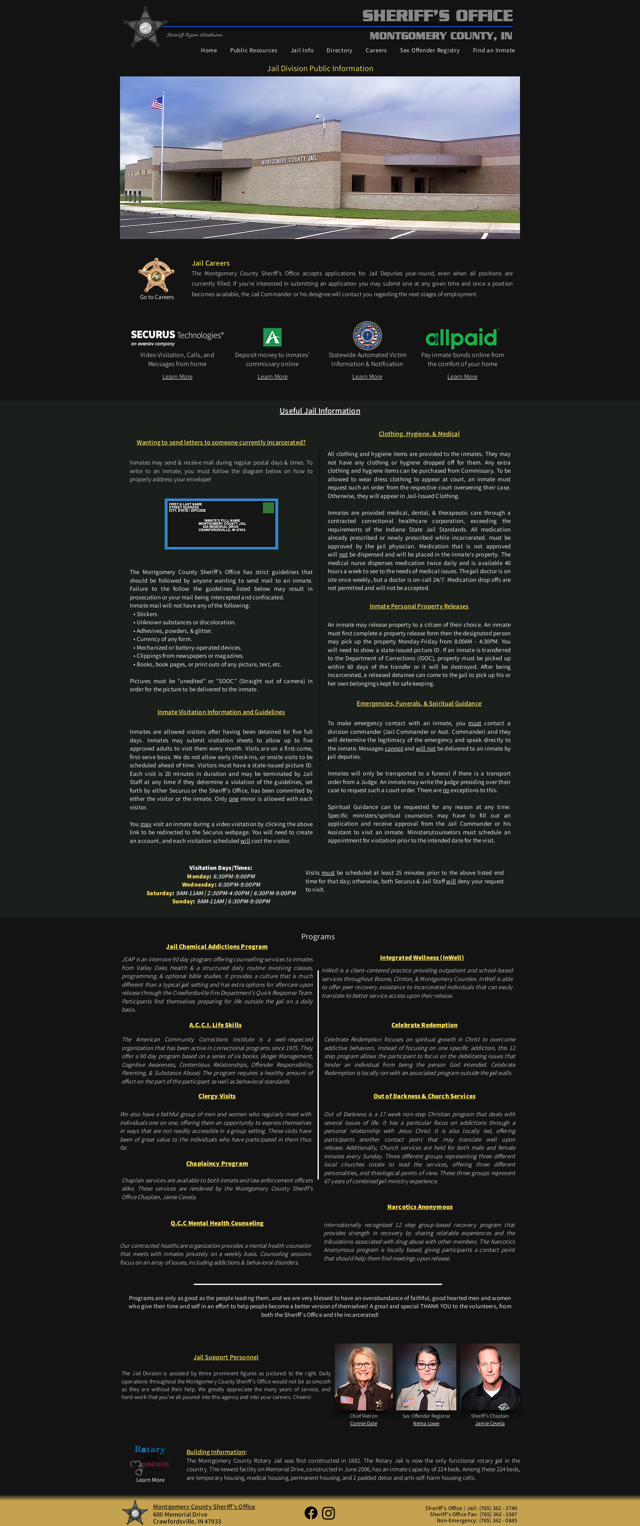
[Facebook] (311, 1513)
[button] (253, 50)
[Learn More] (177, 376)
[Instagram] (328, 1513)
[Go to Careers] (157, 297)
